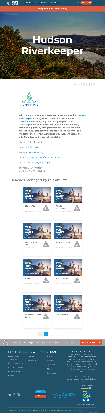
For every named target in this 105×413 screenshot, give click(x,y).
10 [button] (59, 334)
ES (99, 3)
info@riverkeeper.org (36, 147)
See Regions (33, 357)
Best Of (11, 376)
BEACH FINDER (45, 3)
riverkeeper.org (35, 152)
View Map (32, 361)
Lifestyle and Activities (17, 363)
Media (49, 369)
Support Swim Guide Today (52, 8)
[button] (40, 334)
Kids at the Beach (15, 371)
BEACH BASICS (30, 3)
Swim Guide (52, 357)
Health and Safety (15, 367)
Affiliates (50, 361)
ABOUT (57, 3)
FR (95, 3)
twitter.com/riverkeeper (39, 162)
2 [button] (50, 334)
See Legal (78, 410)
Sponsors (51, 365)
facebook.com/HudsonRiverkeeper (47, 157)
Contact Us (51, 373)
